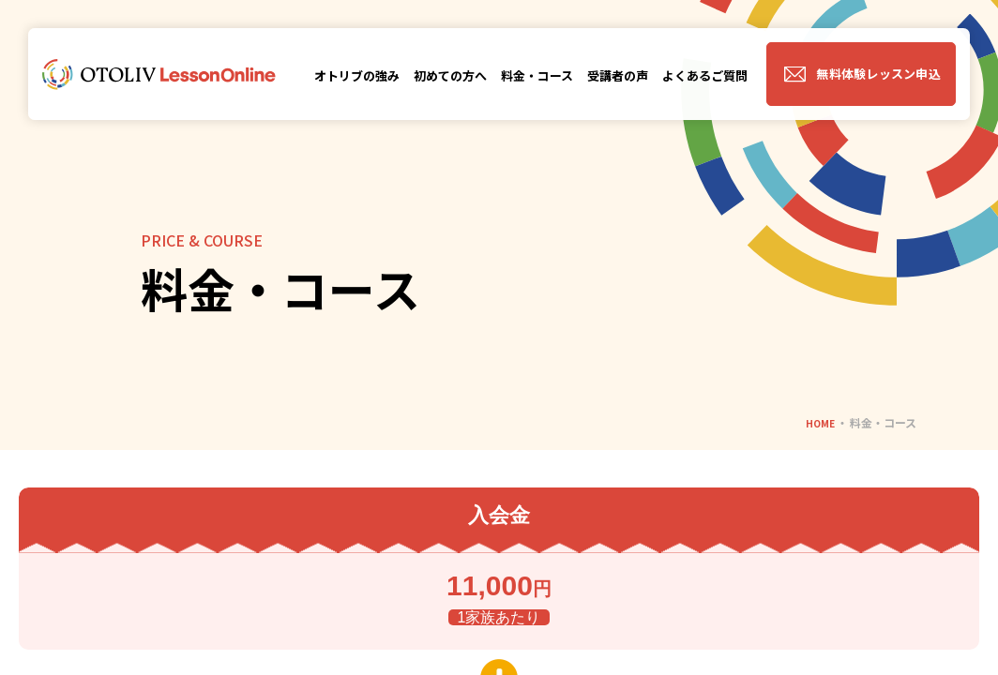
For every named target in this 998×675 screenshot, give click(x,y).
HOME (818, 422)
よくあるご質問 (705, 75)
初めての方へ (450, 75)
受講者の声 (617, 75)
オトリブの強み (357, 75)
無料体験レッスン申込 (878, 73)
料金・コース (537, 75)
